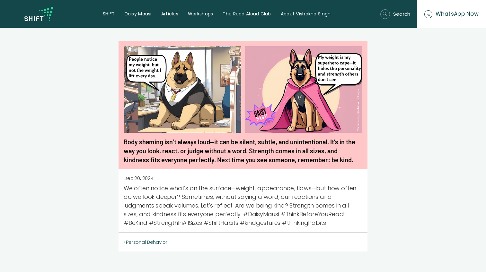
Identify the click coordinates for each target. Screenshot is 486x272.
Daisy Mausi (138, 14)
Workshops (200, 14)
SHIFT (109, 14)
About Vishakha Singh (306, 14)
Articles (169, 14)
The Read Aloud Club (247, 14)
